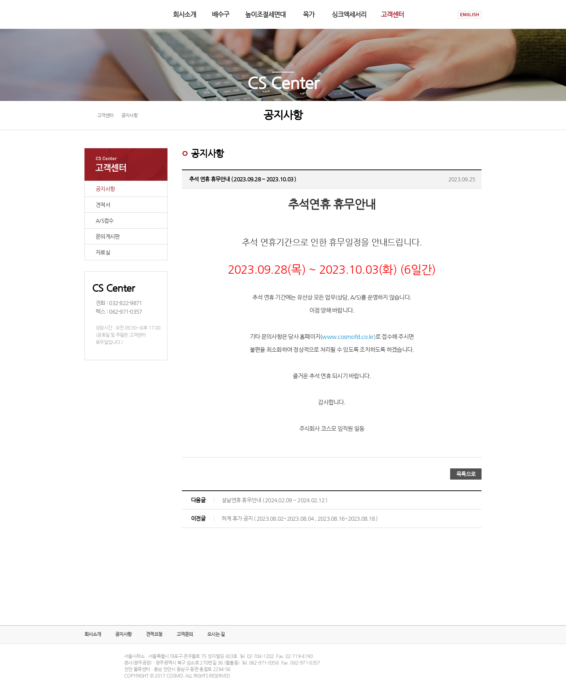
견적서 (103, 205)
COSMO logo (107, 14)
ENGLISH (470, 14)
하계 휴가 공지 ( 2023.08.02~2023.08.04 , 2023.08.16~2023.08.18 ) (300, 518)
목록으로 (465, 474)
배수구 (220, 14)
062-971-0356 (264, 662)
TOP (475, 667)
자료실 (103, 252)
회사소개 (184, 14)
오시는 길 (216, 634)
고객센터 (392, 14)
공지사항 (105, 189)
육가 (308, 14)
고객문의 (185, 634)
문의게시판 (107, 236)
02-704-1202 (260, 656)
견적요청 (154, 634)
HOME (445, 14)
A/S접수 (104, 220)
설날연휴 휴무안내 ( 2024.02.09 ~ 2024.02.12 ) (274, 500)
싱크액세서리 (349, 14)
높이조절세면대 (265, 14)
